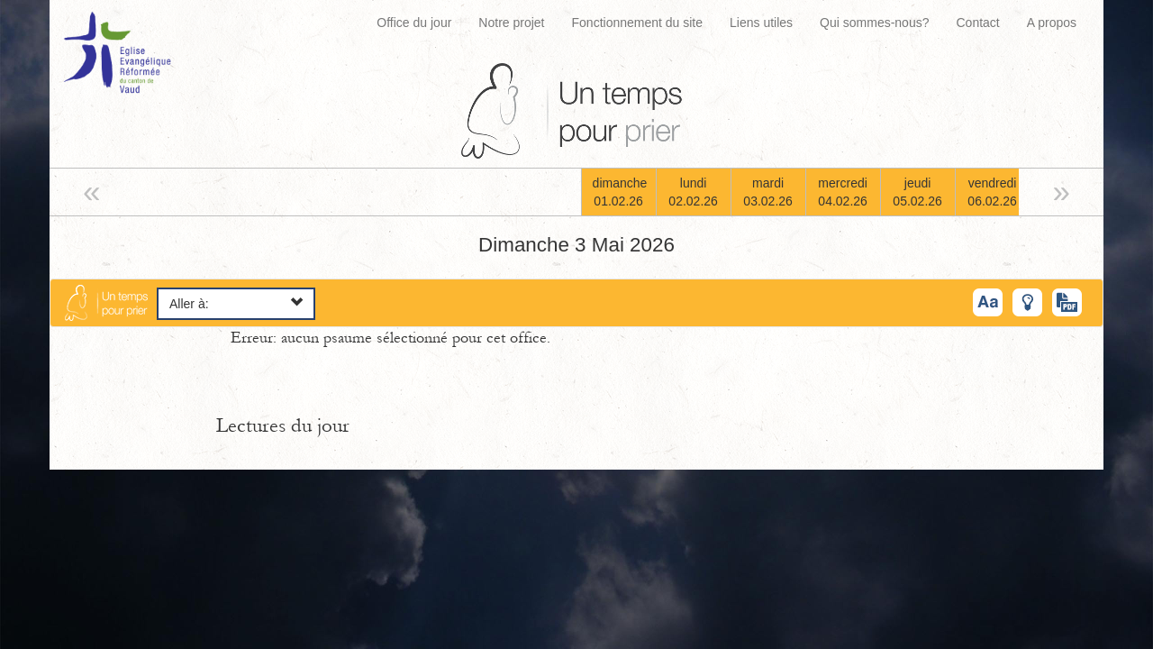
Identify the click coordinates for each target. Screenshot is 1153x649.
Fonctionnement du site (638, 22)
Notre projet (511, 22)
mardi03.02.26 (768, 192)
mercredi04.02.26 (842, 192)
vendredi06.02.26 (992, 192)
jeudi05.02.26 (917, 192)
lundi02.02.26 (693, 192)
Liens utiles (761, 22)
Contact (977, 22)
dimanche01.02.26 (620, 192)
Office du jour (414, 22)
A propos (1051, 22)
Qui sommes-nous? (874, 22)
